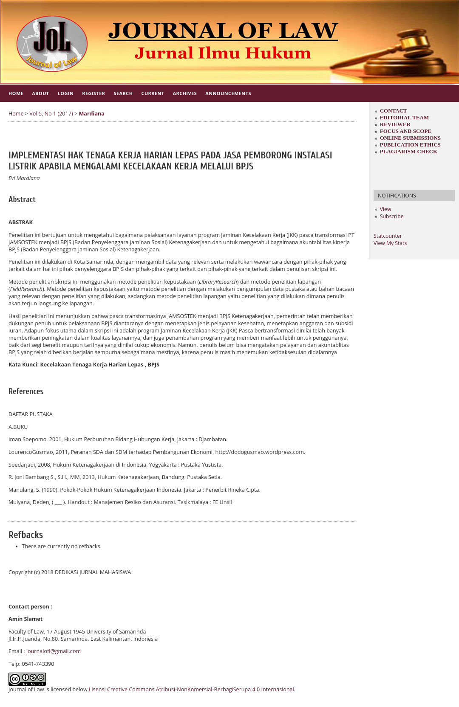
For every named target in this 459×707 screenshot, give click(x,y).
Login (66, 93)
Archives (185, 93)
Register (93, 93)
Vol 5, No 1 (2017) (51, 113)
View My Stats (390, 243)
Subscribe (392, 216)
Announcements (228, 93)
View (385, 209)
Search (123, 93)
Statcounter (388, 235)
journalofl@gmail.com (53, 651)
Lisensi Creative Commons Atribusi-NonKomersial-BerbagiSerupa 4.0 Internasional (191, 689)
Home (15, 93)
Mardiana (92, 113)
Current (152, 93)
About (40, 93)
